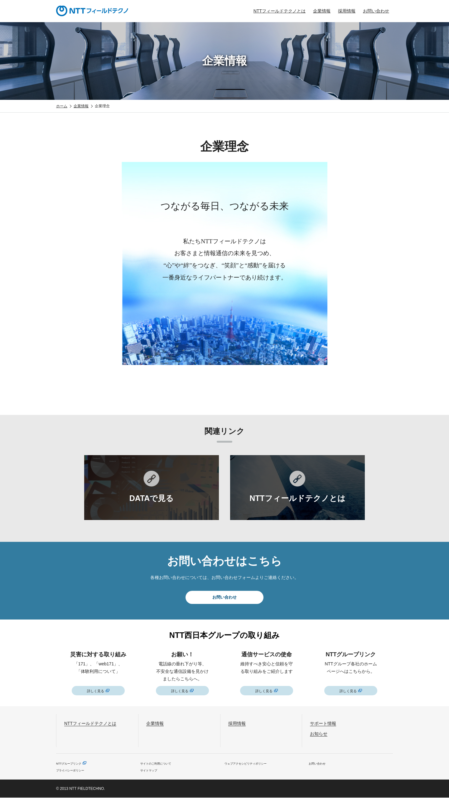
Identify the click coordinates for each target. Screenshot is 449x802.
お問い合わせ (376, 10)
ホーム (61, 106)
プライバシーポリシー (75, 774)
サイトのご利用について (160, 766)
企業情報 (322, 10)
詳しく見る (95, 693)
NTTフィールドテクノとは (279, 10)
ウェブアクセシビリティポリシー (252, 766)
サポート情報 (327, 726)
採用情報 (346, 10)
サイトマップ (151, 774)
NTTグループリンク (72, 766)
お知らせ (321, 736)
